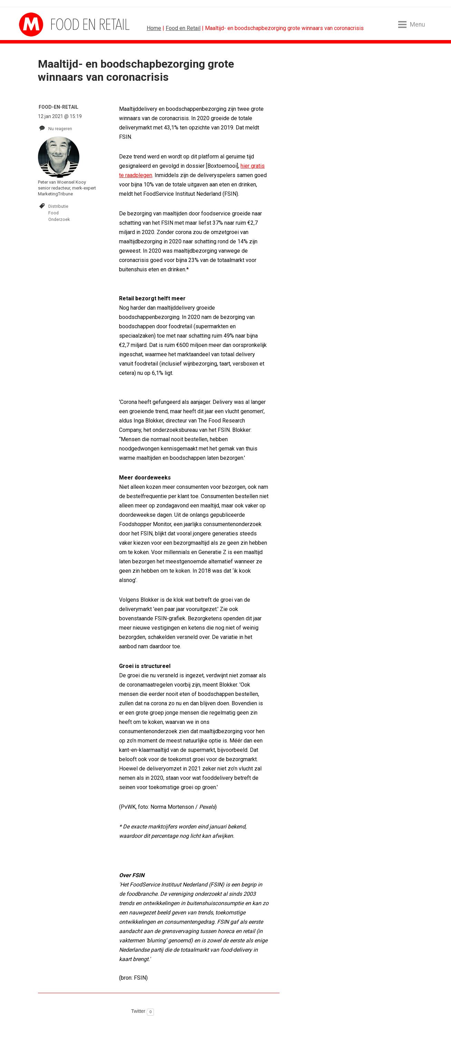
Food (53, 212)
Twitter (138, 1011)
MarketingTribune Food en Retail (45, 24)
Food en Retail (183, 28)
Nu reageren (60, 128)
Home (154, 28)
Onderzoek (59, 219)
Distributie (58, 206)
